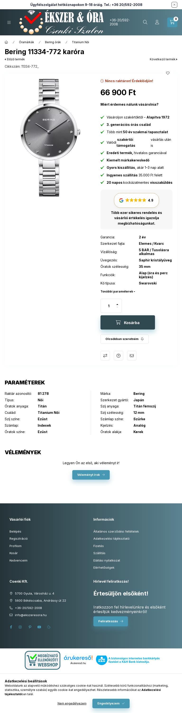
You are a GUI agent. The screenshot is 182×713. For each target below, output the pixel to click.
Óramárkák (26, 42)
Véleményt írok (88, 475)
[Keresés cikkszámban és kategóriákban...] (145, 22)
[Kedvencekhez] (168, 73)
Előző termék (16, 59)
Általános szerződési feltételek (116, 531)
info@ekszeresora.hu (31, 615)
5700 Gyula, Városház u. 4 (34, 593)
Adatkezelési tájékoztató (111, 538)
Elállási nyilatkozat (106, 560)
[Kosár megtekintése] (172, 22)
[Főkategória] (6, 42)
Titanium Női (80, 42)
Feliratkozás (108, 621)
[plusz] (117, 302)
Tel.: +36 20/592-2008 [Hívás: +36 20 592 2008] (123, 5)
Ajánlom (131, 355)
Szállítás (99, 553)
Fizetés (98, 546)
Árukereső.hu (78, 663)
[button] (50, 137)
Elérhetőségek (103, 567)
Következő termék (163, 59)
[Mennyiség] (108, 306)
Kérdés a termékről (118, 355)
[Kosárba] (127, 322)
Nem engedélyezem (72, 703)
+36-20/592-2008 (120, 22)
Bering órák (53, 42)
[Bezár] (174, 5)
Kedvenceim (18, 560)
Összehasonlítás (105, 355)
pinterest (30, 627)
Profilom (15, 546)
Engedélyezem (108, 703)
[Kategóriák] (9, 22)
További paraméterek (116, 291)
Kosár (13, 553)
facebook (11, 627)
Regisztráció (18, 538)
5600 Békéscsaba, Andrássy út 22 (40, 600)
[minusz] (117, 309)
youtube (39, 627)
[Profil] (157, 22)
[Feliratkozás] (124, 339)
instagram (20, 627)
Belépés (15, 531)
